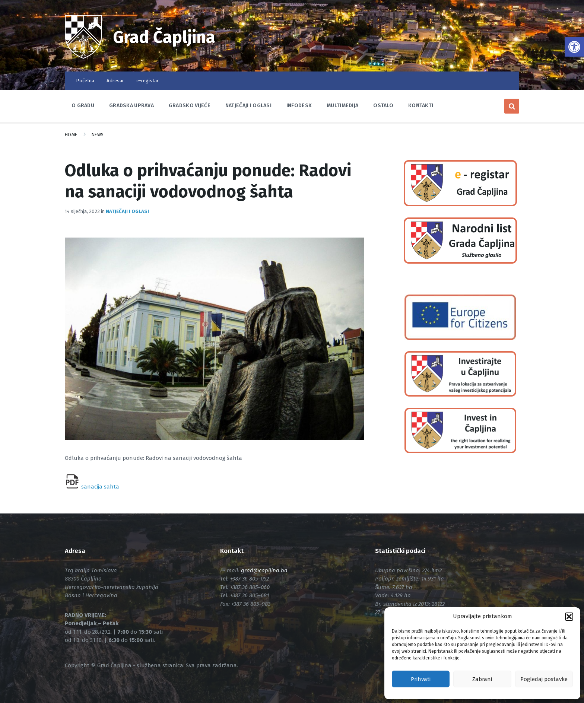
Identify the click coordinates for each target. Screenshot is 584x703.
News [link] (98, 134)
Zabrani (482, 679)
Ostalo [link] (383, 105)
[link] (574, 47)
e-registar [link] (147, 80)
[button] (569, 616)
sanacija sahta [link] (100, 486)
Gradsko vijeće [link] (189, 105)
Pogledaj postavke (544, 679)
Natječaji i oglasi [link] (248, 105)
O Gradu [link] (83, 105)
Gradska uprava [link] (131, 105)
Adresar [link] (115, 80)
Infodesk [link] (299, 105)
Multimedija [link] (342, 105)
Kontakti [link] (420, 105)
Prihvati (421, 679)
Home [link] (71, 134)
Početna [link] (85, 80)
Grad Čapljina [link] (164, 37)
